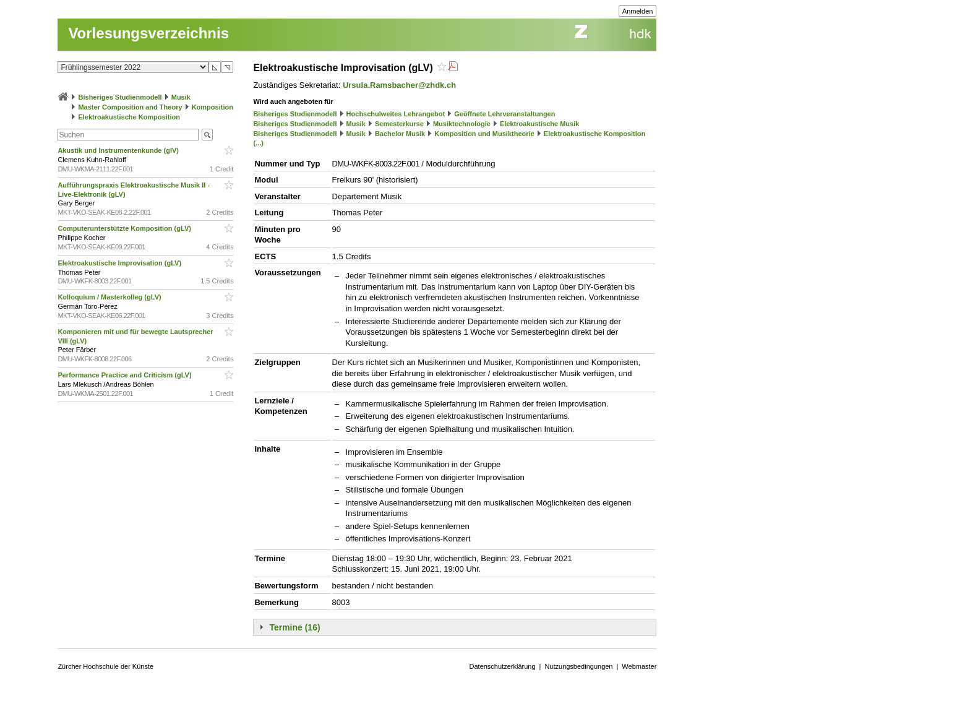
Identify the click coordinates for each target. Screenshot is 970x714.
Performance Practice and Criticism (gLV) (125, 375)
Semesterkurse (399, 123)
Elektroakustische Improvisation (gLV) (120, 263)
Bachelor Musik (400, 133)
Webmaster (639, 666)
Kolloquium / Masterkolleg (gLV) (110, 297)
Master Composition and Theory (130, 107)
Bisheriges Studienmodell (120, 97)
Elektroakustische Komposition (128, 117)
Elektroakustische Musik (539, 123)
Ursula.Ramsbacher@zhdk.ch (399, 85)
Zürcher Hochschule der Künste (105, 666)
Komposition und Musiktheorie (484, 133)
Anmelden (637, 11)
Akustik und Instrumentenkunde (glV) (119, 150)
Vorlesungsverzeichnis (148, 33)
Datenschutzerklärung (503, 666)
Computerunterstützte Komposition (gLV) (125, 228)
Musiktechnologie (462, 123)
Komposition (212, 107)
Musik (181, 97)
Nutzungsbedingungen (578, 666)
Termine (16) (294, 627)
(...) (258, 143)
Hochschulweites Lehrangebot (395, 114)
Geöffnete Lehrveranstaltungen (504, 114)
